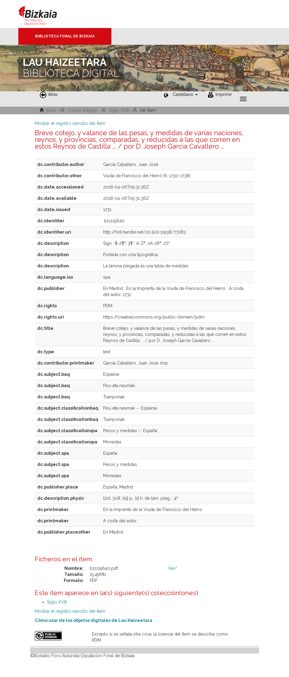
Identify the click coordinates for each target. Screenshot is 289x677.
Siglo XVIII (119, 110)
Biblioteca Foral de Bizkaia (65, 36)
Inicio (51, 110)
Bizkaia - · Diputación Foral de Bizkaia (44, 14)
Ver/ (172, 568)
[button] (185, 94)
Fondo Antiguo (83, 110)
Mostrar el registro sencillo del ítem (70, 123)
